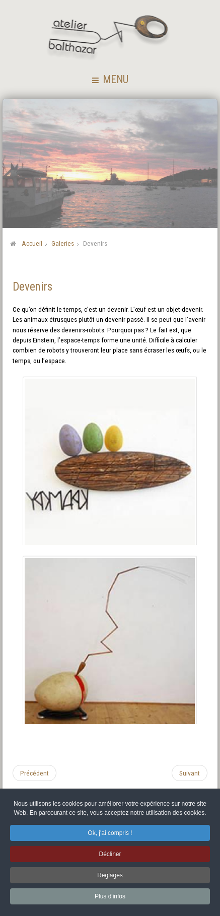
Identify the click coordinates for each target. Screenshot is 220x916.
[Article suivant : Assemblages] (189, 772)
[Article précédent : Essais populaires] (34, 772)
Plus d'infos (110, 897)
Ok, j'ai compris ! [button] (110, 833)
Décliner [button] (110, 855)
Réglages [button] (110, 876)
